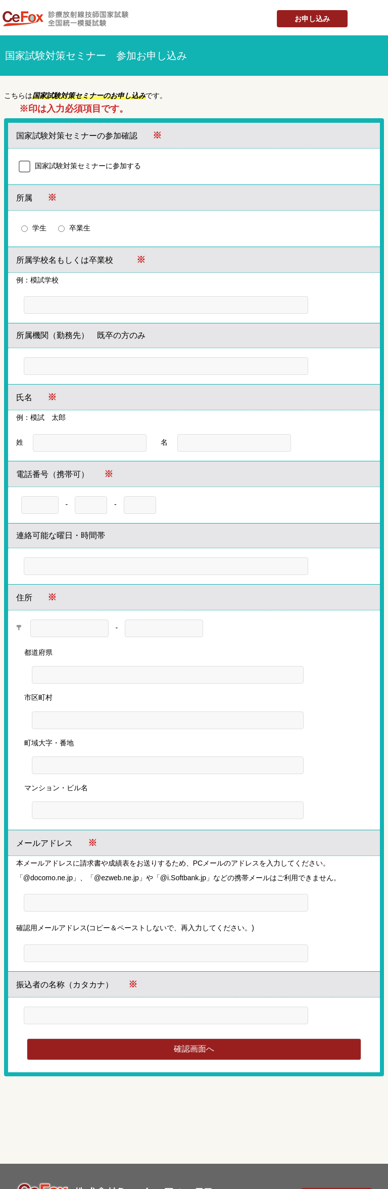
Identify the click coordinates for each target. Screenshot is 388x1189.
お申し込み (312, 19)
